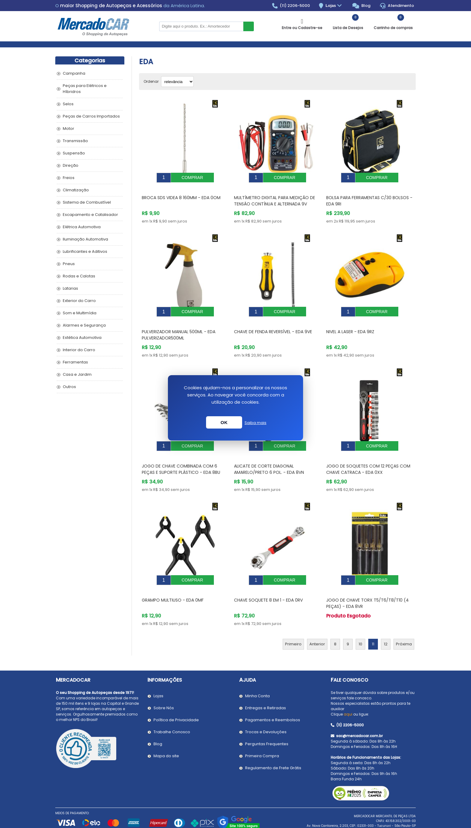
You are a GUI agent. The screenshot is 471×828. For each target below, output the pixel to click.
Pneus (69, 264)
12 (385, 626)
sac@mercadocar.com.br (357, 717)
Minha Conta (257, 678)
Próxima (404, 626)
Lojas (334, 6)
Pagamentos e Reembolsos (272, 702)
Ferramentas (75, 362)
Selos (68, 104)
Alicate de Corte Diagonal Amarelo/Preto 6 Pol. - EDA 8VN (269, 456)
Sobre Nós (163, 690)
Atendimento (397, 6)
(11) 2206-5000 (291, 6)
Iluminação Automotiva (85, 239)
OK (224, 422)
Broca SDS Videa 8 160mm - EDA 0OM (181, 193)
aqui (348, 696)
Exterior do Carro (79, 300)
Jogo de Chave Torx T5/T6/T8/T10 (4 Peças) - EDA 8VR (367, 585)
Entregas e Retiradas (265, 690)
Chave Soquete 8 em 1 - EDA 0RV (268, 582)
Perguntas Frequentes (266, 726)
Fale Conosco (349, 662)
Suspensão (74, 153)
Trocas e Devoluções (266, 714)
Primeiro (293, 626)
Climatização (76, 190)
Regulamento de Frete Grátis (273, 750)
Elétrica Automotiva (82, 227)
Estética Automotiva (82, 337)
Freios (68, 178)
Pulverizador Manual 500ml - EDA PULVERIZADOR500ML (178, 326)
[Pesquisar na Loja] (201, 26)
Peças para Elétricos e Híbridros (85, 88)
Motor (68, 128)
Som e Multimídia (79, 313)
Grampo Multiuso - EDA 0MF (173, 582)
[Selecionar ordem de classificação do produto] (177, 81)
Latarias (70, 288)
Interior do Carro (79, 350)
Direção (70, 165)
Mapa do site (166, 738)
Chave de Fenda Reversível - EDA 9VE (273, 323)
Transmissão (75, 141)
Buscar (248, 26)
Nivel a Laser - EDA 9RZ (350, 323)
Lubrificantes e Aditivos (85, 251)
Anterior (317, 626)
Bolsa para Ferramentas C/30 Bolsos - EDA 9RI (369, 196)
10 (360, 626)
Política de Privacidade (176, 702)
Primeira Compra (262, 738)
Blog (361, 6)
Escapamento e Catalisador (90, 214)
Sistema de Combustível (87, 202)
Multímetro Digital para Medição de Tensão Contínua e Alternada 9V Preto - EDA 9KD (274, 199)
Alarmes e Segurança (84, 325)
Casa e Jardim (77, 374)
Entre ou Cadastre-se (302, 27)
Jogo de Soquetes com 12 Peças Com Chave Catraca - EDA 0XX (368, 456)
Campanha (74, 73)
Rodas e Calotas (79, 276)
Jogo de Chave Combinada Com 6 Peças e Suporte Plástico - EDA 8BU (181, 456)
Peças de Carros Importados (91, 116)
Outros (69, 387)
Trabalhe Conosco (171, 714)
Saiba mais (255, 423)
